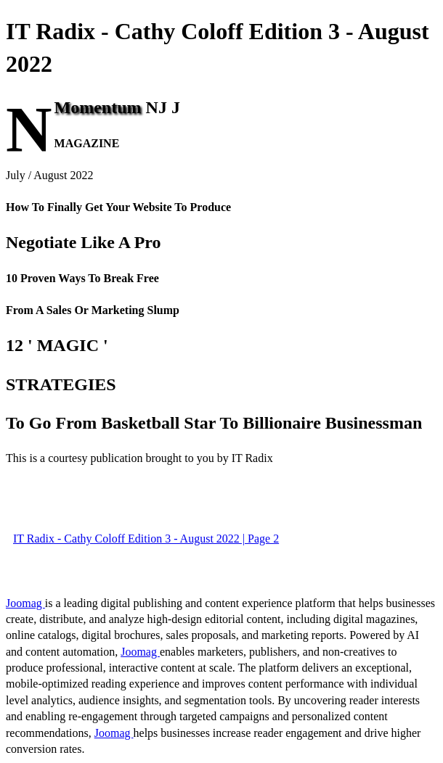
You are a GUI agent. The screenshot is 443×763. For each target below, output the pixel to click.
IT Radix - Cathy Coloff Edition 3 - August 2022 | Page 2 (146, 538)
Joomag (25, 603)
